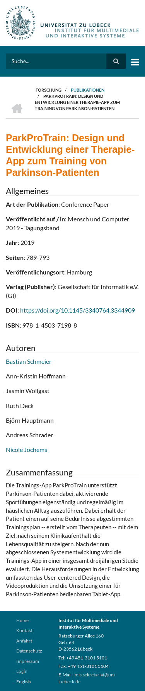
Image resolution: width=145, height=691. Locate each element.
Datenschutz (29, 651)
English (23, 681)
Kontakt (24, 630)
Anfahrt (24, 641)
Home (22, 620)
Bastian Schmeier (28, 361)
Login (21, 671)
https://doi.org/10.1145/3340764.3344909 (77, 310)
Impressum (27, 661)
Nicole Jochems (26, 449)
